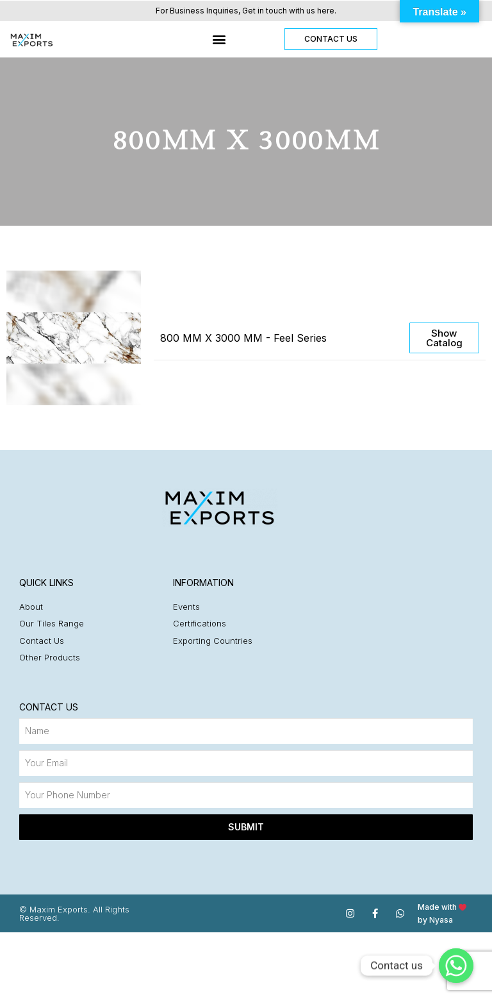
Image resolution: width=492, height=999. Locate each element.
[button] (218, 39)
